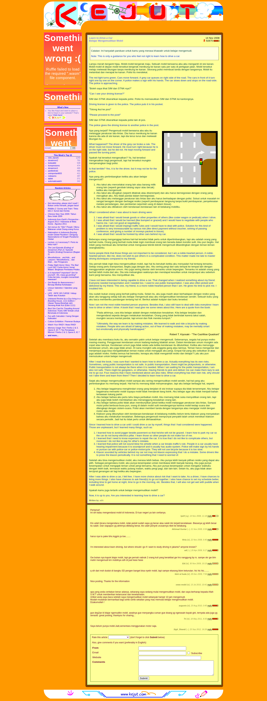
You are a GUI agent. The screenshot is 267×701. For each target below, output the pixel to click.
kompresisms (54, 165)
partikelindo (53, 171)
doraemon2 (53, 160)
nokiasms (52, 176)
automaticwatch (55, 181)
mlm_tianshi (53, 158)
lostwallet (52, 163)
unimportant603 (55, 173)
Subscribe (194, 653)
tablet (50, 178)
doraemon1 (53, 168)
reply (209, 516)
